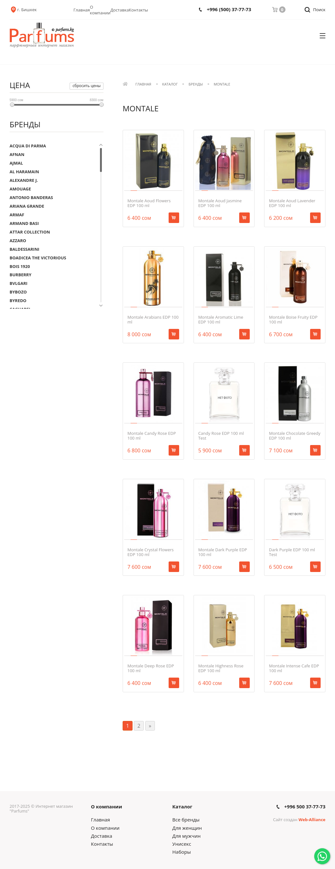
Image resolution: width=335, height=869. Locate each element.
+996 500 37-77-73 (304, 806)
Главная (81, 10)
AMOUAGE (20, 189)
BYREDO (18, 300)
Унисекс (181, 844)
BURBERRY (20, 275)
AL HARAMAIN (24, 172)
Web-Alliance (312, 819)
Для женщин (187, 828)
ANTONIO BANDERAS (31, 197)
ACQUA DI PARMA (28, 146)
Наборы (181, 852)
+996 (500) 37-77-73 (229, 9)
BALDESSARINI (24, 249)
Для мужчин (186, 836)
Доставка (119, 10)
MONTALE (222, 84)
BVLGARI (18, 283)
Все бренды (186, 819)
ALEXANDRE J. (24, 180)
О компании (100, 10)
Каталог (170, 84)
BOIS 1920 (20, 266)
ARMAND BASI (24, 223)
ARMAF (17, 215)
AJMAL (16, 163)
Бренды (196, 84)
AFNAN (17, 154)
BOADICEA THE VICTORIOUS (38, 258)
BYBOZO (18, 292)
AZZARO (18, 240)
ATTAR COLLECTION (30, 232)
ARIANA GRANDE (27, 206)
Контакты (138, 10)
